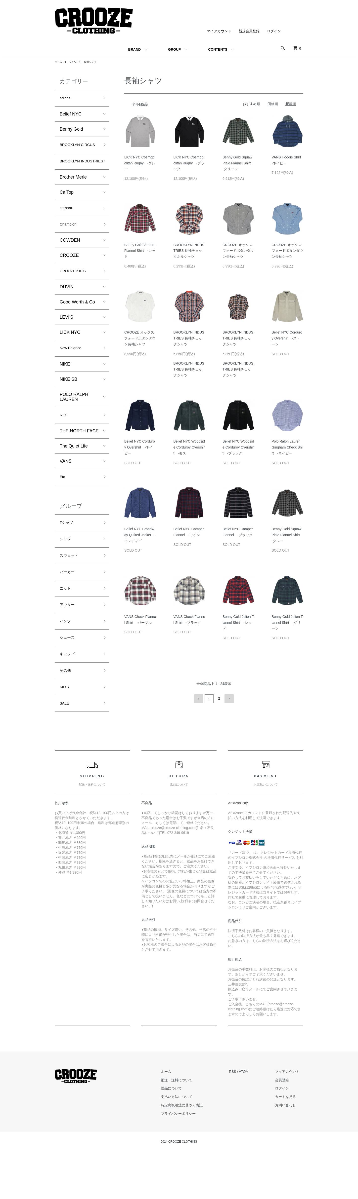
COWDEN (70, 262)
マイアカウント (219, 31)
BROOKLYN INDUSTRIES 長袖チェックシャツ (189, 338)
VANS (66, 487)
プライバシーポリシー (190, 1157)
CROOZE (69, 277)
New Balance (73, 372)
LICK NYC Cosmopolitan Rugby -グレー (139, 163)
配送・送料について (188, 1123)
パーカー (69, 603)
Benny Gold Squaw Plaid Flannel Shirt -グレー (288, 535)
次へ (228, 698)
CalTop (67, 211)
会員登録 (286, 1123)
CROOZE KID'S (75, 293)
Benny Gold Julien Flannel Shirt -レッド (238, 623)
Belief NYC (71, 115)
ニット (66, 621)
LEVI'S (66, 340)
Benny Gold (71, 130)
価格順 (273, 104)
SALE (65, 746)
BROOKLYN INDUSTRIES (73, 176)
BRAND (134, 49)
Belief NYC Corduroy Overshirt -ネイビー (139, 447)
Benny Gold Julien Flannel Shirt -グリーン (287, 623)
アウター (69, 639)
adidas (66, 98)
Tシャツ (68, 550)
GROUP (174, 49)
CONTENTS (217, 49)
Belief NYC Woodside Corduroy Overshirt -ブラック (238, 447)
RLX (64, 440)
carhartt (67, 227)
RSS (240, 1115)
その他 (66, 710)
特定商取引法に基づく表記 (194, 1149)
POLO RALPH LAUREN (74, 421)
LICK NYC (70, 355)
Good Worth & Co (77, 325)
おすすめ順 (251, 104)
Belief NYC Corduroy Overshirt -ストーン (287, 338)
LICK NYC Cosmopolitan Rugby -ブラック (189, 163)
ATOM (252, 1115)
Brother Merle (73, 196)
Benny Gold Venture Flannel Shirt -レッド (139, 251)
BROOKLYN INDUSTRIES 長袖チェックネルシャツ (189, 251)
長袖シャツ (94, 62)
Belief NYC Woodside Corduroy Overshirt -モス (189, 447)
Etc (63, 503)
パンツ (66, 657)
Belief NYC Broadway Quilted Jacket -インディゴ (140, 535)
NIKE (65, 388)
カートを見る (289, 1140)
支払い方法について (188, 1140)
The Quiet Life (74, 472)
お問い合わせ (289, 1149)
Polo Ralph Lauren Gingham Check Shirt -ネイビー (287, 447)
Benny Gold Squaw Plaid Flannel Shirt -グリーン (238, 163)
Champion (70, 245)
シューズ (69, 675)
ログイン (274, 31)
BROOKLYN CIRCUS (72, 150)
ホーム (59, 62)
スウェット (71, 586)
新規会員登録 (249, 31)
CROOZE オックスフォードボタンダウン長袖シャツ (238, 251)
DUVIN (67, 310)
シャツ (75, 62)
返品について (183, 1132)
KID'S (65, 728)
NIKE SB (68, 403)
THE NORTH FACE (79, 456)
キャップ (69, 692)
